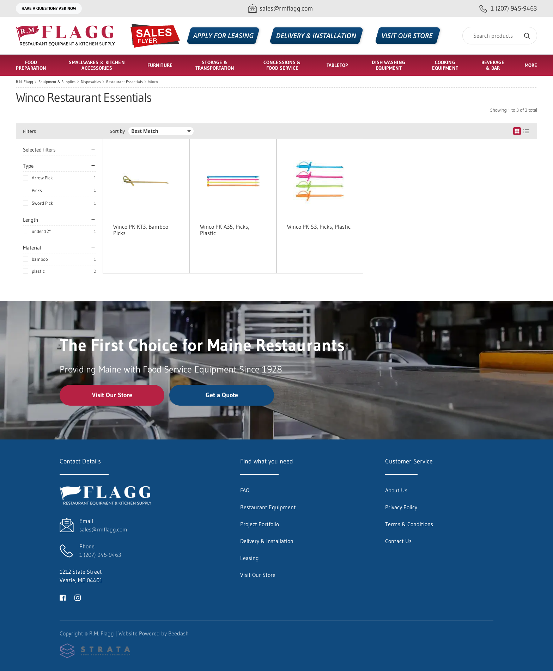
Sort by (117, 131)
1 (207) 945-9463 (100, 554)
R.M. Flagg (24, 81)
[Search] (499, 35)
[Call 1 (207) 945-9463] (508, 8)
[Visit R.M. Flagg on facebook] (63, 597)
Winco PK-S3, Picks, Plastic (319, 226)
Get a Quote (222, 395)
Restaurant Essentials (124, 81)
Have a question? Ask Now (49, 8)
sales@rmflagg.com (103, 529)
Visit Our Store (112, 395)
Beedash (178, 633)
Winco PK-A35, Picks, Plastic (224, 229)
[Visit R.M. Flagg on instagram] (77, 597)
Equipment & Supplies (56, 81)
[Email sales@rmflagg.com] (280, 8)
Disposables (91, 81)
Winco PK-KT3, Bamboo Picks (140, 229)
